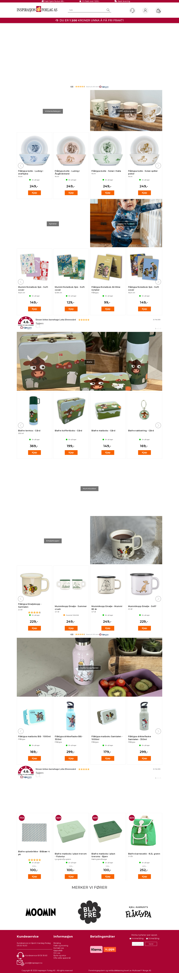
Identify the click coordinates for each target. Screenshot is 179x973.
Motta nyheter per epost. (144, 935)
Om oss (56, 953)
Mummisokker (89, 488)
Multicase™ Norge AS (141, 970)
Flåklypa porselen (126, 111)
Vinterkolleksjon (53, 111)
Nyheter (53, 224)
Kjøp (34, 192)
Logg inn (145, 10)
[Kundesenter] (132, 10)
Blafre (89, 362)
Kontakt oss (58, 948)
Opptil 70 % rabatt (126, 224)
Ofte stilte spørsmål (61, 958)
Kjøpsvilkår (58, 950)
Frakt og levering (60, 945)
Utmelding (153, 938)
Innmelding (138, 938)
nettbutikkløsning (116, 970)
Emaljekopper (52, 541)
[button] (89, 86)
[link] (89, 322)
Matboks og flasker (89, 668)
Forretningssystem (97, 970)
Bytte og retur (59, 955)
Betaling (57, 943)
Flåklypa (126, 541)
